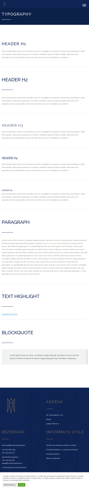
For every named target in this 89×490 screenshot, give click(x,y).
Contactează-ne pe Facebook (14, 467)
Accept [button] (21, 485)
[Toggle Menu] (84, 5)
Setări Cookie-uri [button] (9, 485)
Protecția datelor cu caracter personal (62, 449)
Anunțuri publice (53, 454)
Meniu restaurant (53, 458)
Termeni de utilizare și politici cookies (61, 445)
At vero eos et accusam (52, 243)
